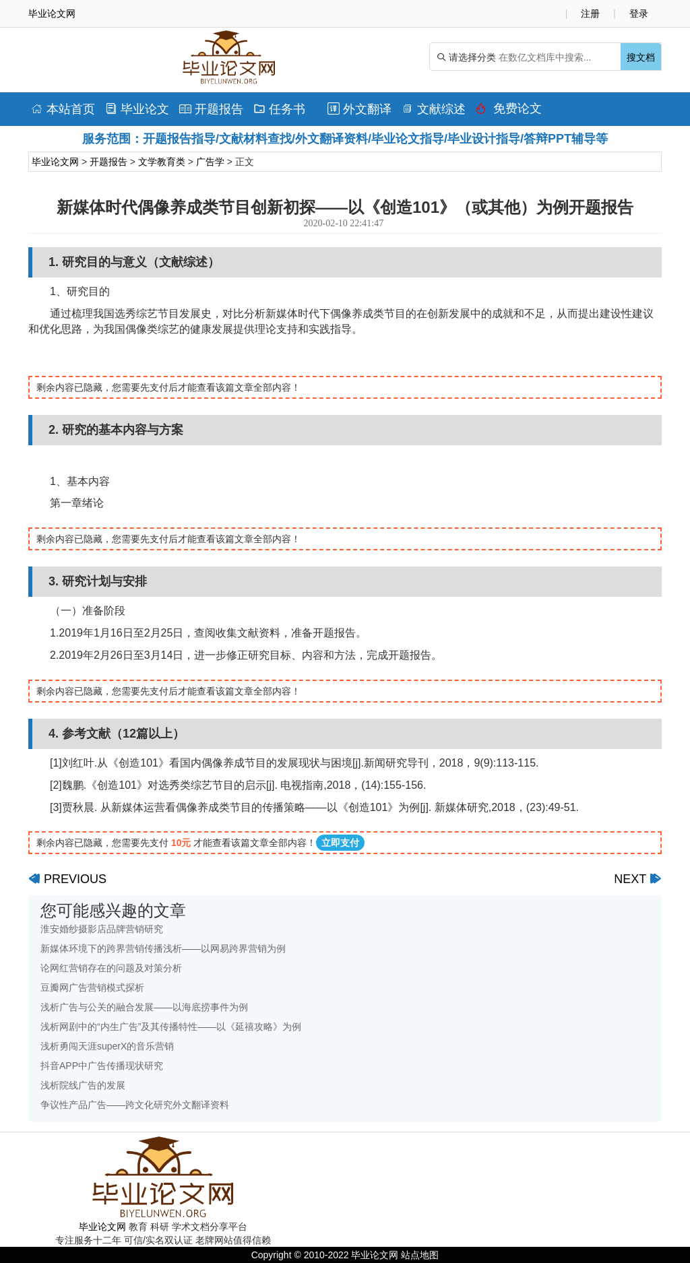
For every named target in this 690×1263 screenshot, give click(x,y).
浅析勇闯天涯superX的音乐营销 (107, 1046)
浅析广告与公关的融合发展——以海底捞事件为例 (144, 1007)
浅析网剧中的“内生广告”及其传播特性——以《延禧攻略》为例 (170, 1026)
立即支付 (340, 842)
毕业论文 (137, 109)
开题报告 (211, 109)
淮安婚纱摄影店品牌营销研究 (101, 929)
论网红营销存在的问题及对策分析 (111, 968)
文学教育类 (161, 161)
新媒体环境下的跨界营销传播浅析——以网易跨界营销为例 (163, 948)
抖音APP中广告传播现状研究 (101, 1065)
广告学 (210, 161)
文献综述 (434, 109)
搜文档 (641, 57)
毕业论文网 (55, 161)
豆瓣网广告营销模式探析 (92, 987)
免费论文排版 (509, 112)
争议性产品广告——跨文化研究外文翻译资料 (134, 1104)
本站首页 (63, 109)
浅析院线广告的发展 (82, 1085)
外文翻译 (359, 109)
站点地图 (420, 1255)
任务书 (279, 109)
